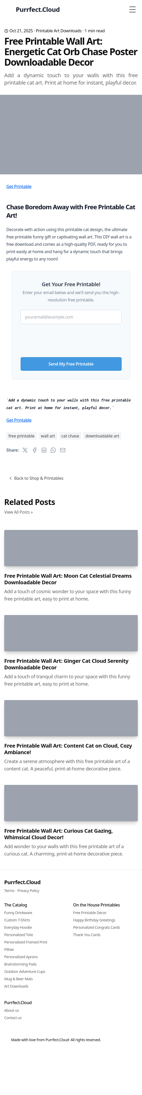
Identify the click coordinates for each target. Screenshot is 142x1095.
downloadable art (102, 627)
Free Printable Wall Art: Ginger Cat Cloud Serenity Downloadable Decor (66, 1048)
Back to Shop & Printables (35, 669)
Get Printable (19, 248)
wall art (48, 627)
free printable (21, 627)
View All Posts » (18, 703)
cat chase (70, 627)
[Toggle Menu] (132, 9)
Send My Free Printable (71, 426)
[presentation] (71, 400)
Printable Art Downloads (59, 31)
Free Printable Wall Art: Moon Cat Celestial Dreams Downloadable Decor (68, 866)
